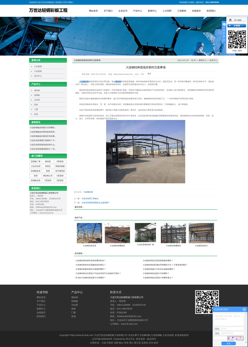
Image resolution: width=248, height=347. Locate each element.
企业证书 (122, 10)
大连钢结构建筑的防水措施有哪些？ (90, 269)
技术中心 (38, 76)
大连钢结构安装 (89, 246)
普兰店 (137, 342)
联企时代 (151, 339)
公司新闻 (38, 66)
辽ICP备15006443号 (102, 339)
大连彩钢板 (156, 335)
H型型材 (60, 161)
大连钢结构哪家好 (117, 246)
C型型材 (48, 180)
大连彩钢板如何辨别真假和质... (43, 132)
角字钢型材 (60, 171)
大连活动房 (35, 166)
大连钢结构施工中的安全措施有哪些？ (159, 269)
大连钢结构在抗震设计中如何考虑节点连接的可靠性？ (98, 273)
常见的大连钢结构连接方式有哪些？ (90, 278)
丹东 (126, 342)
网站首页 (93, 10)
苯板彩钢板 (60, 166)
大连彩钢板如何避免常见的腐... (43, 136)
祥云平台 (130, 339)
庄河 (151, 342)
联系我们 (211, 10)
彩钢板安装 (35, 180)
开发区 (110, 342)
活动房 (37, 100)
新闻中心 (152, 10)
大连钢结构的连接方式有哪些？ (156, 273)
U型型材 (60, 176)
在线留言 (196, 10)
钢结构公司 (48, 176)
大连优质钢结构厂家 (145, 244)
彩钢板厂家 (35, 161)
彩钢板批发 (35, 171)
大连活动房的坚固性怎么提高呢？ (95, 203)
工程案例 (181, 10)
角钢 (48, 171)
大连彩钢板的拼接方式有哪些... (43, 127)
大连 (104, 342)
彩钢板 (37, 95)
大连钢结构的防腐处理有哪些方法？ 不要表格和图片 (165, 265)
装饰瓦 (48, 166)
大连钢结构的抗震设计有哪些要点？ (158, 278)
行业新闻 (38, 71)
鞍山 (121, 342)
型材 (36, 105)
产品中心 (137, 10)
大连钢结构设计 (201, 246)
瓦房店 (144, 342)
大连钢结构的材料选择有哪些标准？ (90, 260)
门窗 (36, 109)
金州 (156, 342)
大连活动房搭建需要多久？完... (43, 149)
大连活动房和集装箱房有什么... (43, 145)
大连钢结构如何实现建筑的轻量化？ (90, 265)
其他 (36, 114)
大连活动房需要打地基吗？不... (43, 140)
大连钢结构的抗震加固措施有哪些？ (158, 260)
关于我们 (108, 10)
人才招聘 (167, 10)
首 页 (193, 60)
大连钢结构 (88, 192)
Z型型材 (60, 180)
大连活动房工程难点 (90, 198)
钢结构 (37, 90)
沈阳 (116, 342)
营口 (131, 342)
